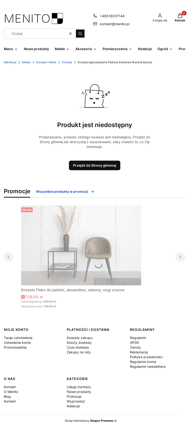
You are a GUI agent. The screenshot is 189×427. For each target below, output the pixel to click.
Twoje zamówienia (18, 338)
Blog (7, 396)
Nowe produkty (79, 392)
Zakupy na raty (79, 352)
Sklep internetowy (89, 420)
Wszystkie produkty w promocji (65, 191)
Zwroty (135, 347)
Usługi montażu (79, 387)
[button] (80, 33)
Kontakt (10, 387)
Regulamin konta (143, 362)
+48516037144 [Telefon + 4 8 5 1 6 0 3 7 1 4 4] (112, 16)
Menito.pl (10, 62)
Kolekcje (73, 406)
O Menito (11, 392)
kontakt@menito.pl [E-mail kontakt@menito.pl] (114, 24)
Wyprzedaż (76, 401)
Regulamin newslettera (147, 366)
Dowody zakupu (79, 338)
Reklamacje (139, 352)
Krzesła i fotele (46, 62)
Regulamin (138, 338)
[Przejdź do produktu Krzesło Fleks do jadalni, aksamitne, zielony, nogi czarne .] (81, 245)
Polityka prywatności (146, 357)
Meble (26, 62)
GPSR (134, 342)
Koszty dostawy (79, 342)
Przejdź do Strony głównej (94, 165)
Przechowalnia (15, 347)
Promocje (74, 396)
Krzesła (67, 62)
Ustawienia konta (17, 342)
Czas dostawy (78, 347)
